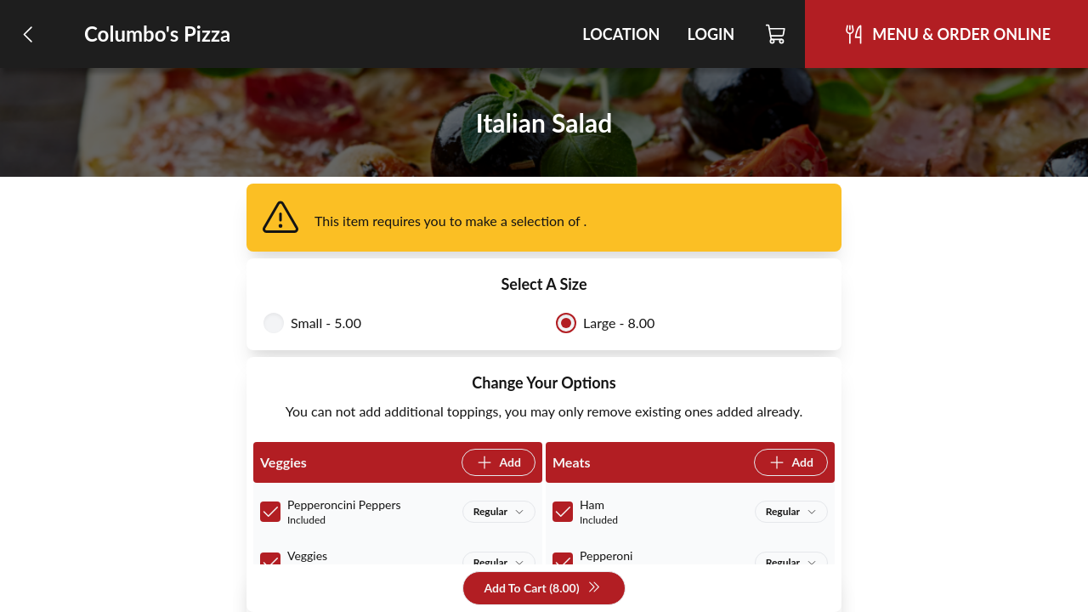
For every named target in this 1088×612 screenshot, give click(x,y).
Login (710, 34)
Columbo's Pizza (157, 33)
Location (621, 34)
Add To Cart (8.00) (542, 589)
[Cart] (776, 34)
